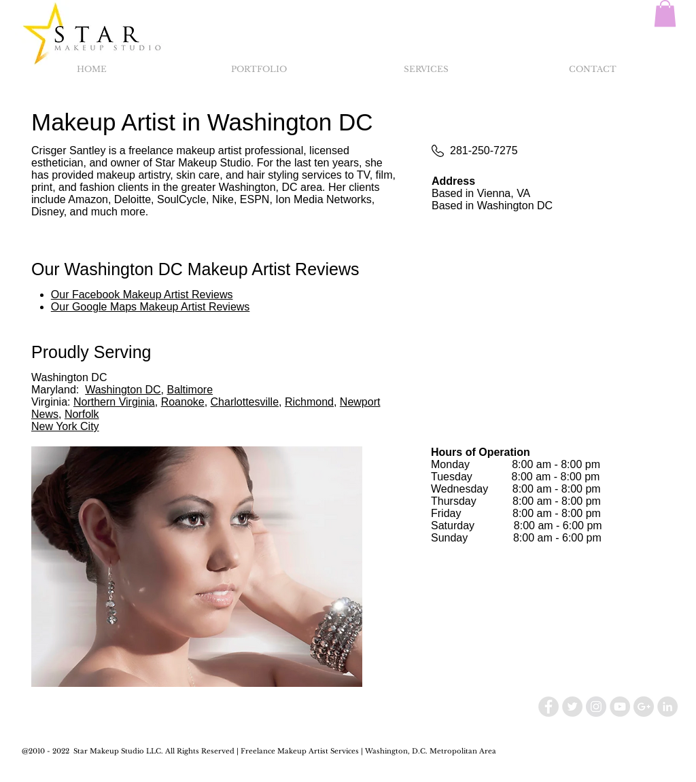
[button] (665, 13)
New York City (65, 426)
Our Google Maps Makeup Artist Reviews (150, 307)
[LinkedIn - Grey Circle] (667, 706)
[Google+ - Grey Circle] (643, 706)
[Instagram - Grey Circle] (596, 706)
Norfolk (82, 414)
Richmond (309, 402)
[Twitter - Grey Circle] (572, 706)
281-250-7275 (484, 150)
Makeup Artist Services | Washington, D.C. (352, 751)
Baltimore (190, 389)
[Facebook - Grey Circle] (548, 706)
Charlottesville (245, 402)
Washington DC (122, 389)
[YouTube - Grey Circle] (620, 706)
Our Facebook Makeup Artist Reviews (142, 294)
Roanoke (183, 402)
